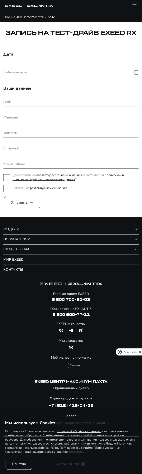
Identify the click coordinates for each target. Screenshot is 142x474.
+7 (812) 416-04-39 (71, 405)
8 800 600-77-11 (71, 314)
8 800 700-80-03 (71, 299)
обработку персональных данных (59, 175)
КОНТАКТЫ (13, 269)
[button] (135, 423)
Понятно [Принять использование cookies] (19, 464)
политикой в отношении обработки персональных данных (68, 177)
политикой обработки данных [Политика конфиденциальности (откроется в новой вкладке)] (79, 431)
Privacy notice (130, 352)
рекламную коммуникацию (48, 188)
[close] (140, 352)
